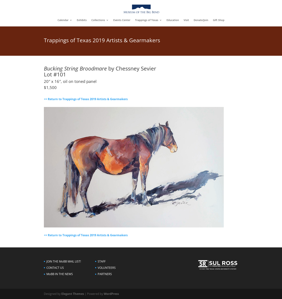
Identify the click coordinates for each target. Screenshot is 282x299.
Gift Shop (218, 20)
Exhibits (82, 20)
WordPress (111, 294)
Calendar (63, 20)
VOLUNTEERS (107, 268)
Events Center (121, 20)
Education (173, 20)
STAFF (102, 261)
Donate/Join (201, 20)
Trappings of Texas (146, 20)
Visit (186, 20)
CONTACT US (55, 268)
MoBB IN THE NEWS (59, 274)
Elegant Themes (72, 294)
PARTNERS (105, 274)
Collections (98, 20)
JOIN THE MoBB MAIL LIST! (63, 261)
